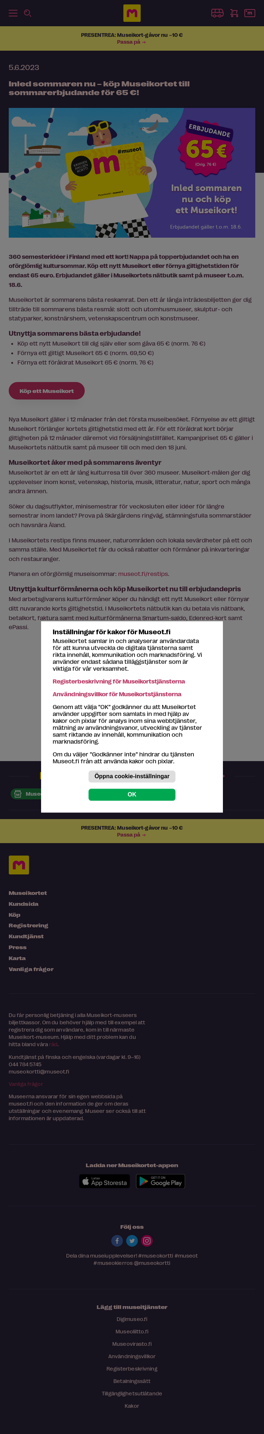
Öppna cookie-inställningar (132, 776)
